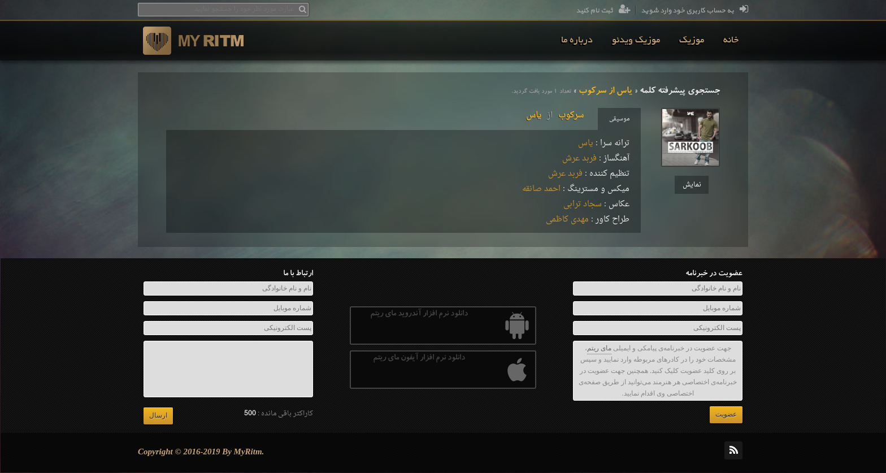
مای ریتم (599, 348)
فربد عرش (579, 158)
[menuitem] (731, 40)
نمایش (692, 185)
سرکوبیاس (555, 115)
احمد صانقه (541, 189)
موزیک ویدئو (636, 41)
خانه (731, 41)
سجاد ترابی (582, 204)
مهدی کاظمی (567, 219)
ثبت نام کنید (603, 10)
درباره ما (577, 41)
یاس (585, 143)
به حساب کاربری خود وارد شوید (694, 10)
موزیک (691, 41)
